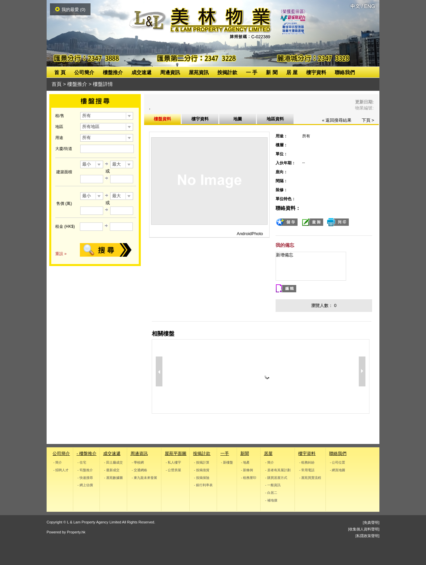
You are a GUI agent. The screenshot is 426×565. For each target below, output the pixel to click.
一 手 (251, 72)
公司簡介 (84, 72)
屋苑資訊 (199, 72)
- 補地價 (271, 500)
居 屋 (292, 72)
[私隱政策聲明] (367, 536)
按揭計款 (227, 72)
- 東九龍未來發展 (144, 477)
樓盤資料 (162, 118)
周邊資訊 (170, 72)
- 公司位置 (337, 462)
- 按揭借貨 (201, 470)
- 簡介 (57, 462)
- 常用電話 (307, 470)
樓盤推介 (113, 72)
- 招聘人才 (61, 470)
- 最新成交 (111, 470)
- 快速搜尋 (85, 477)
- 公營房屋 (173, 470)
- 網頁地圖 (337, 470)
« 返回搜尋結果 (336, 120)
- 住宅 (82, 462)
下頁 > (368, 120)
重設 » (61, 253)
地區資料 (275, 118)
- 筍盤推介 (85, 470)
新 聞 (271, 72)
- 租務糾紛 (307, 462)
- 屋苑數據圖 (113, 477)
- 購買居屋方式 (276, 477)
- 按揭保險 (201, 477)
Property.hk (76, 532)
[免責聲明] (371, 522)
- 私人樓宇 (173, 462)
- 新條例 (247, 470)
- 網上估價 (85, 485)
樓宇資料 (316, 72)
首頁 (57, 84)
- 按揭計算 (201, 462)
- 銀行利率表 (203, 485)
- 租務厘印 (248, 477)
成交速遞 (141, 72)
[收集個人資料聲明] (363, 529)
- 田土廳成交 (113, 462)
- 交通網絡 (139, 470)
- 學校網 (137, 462)
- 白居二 (271, 492)
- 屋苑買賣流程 (310, 477)
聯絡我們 (345, 72)
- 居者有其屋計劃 (277, 470)
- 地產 (245, 462)
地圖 (237, 118)
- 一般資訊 (272, 485)
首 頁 (60, 72)
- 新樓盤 (227, 462)
